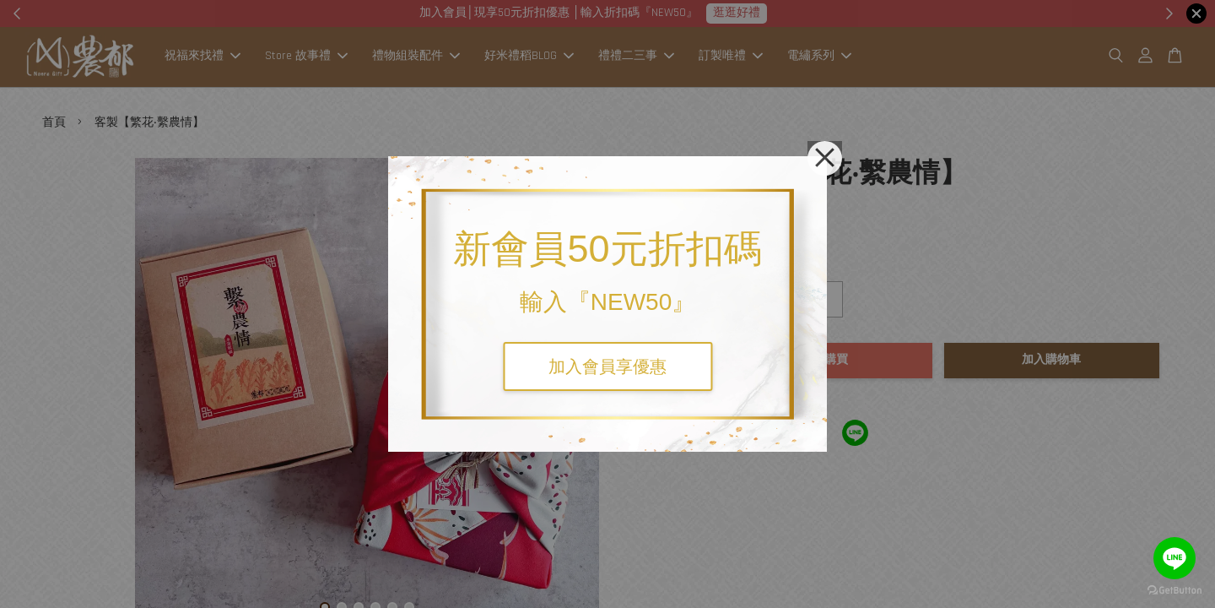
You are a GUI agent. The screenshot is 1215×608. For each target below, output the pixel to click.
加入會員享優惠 (607, 366)
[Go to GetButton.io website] (1175, 590)
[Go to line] (1174, 558)
